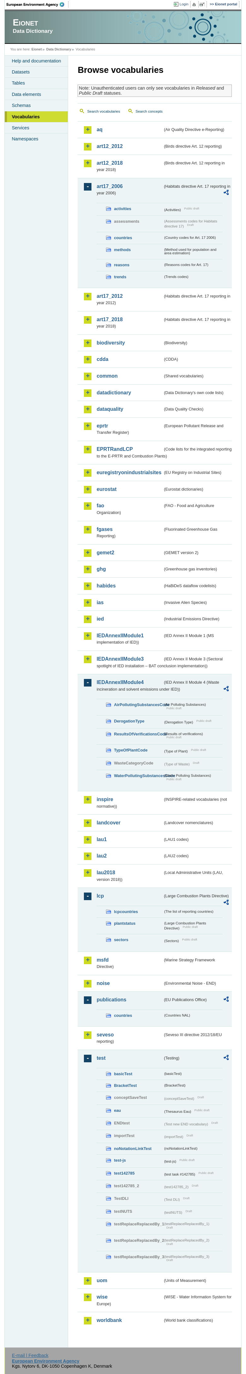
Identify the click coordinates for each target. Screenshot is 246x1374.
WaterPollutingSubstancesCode (138, 775)
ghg (101, 569)
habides (106, 585)
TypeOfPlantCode (130, 750)
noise (103, 983)
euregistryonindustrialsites (129, 472)
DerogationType (129, 721)
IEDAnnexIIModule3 (120, 659)
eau (117, 1110)
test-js (120, 1160)
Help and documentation (36, 60)
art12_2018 (110, 163)
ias (100, 602)
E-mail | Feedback (30, 1355)
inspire (105, 799)
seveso (105, 1034)
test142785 (124, 1173)
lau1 (102, 839)
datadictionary (114, 392)
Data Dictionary (58, 49)
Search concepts (149, 111)
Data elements (26, 94)
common (107, 376)
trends (120, 276)
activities (122, 208)
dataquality (110, 409)
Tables (18, 83)
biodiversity (111, 342)
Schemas (21, 105)
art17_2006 (110, 186)
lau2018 (106, 872)
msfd (102, 960)
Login (183, 4)
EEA (37, 4)
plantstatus (124, 923)
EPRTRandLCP (115, 449)
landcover (108, 822)
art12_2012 (110, 146)
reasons (121, 264)
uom (102, 1280)
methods (122, 249)
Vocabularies (26, 116)
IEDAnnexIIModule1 (120, 635)
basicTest (123, 1073)
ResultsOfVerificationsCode (138, 734)
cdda (102, 359)
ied (100, 619)
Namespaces (25, 138)
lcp (100, 896)
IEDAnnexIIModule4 (120, 682)
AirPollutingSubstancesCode (138, 704)
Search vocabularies (103, 111)
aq (99, 129)
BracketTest (125, 1085)
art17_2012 (110, 296)
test (101, 1058)
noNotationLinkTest (132, 1148)
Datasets (21, 71)
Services (20, 127)
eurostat (106, 489)
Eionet (37, 49)
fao (100, 505)
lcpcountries (126, 911)
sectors (121, 939)
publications (111, 999)
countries (123, 237)
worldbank (109, 1320)
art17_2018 (110, 319)
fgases (105, 529)
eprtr (102, 425)
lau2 (102, 855)
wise (102, 1297)
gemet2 (105, 552)
